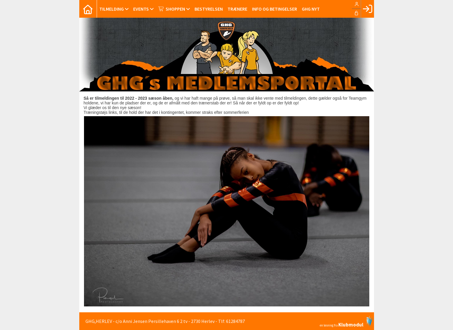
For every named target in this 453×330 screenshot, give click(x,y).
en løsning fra (346, 321)
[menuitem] (88, 9)
